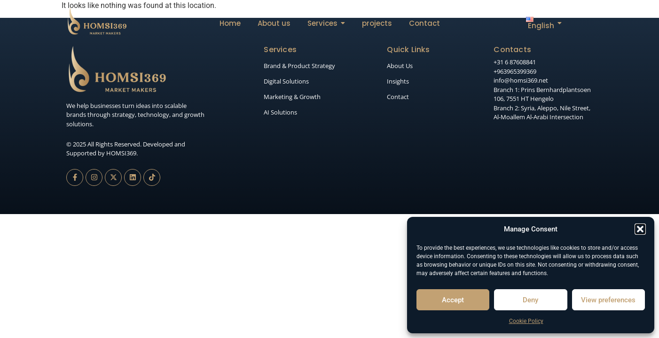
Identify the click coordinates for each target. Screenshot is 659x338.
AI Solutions (280, 112)
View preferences (608, 300)
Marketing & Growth (292, 96)
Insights (398, 81)
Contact (398, 96)
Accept (453, 300)
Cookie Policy (526, 321)
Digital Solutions (286, 81)
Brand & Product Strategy (299, 65)
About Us (400, 65)
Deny (530, 300)
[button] (640, 229)
